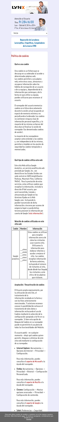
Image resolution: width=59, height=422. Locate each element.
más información (35, 213)
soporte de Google (33, 403)
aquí (23, 416)
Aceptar (28, 419)
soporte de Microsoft (34, 361)
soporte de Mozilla (33, 382)
